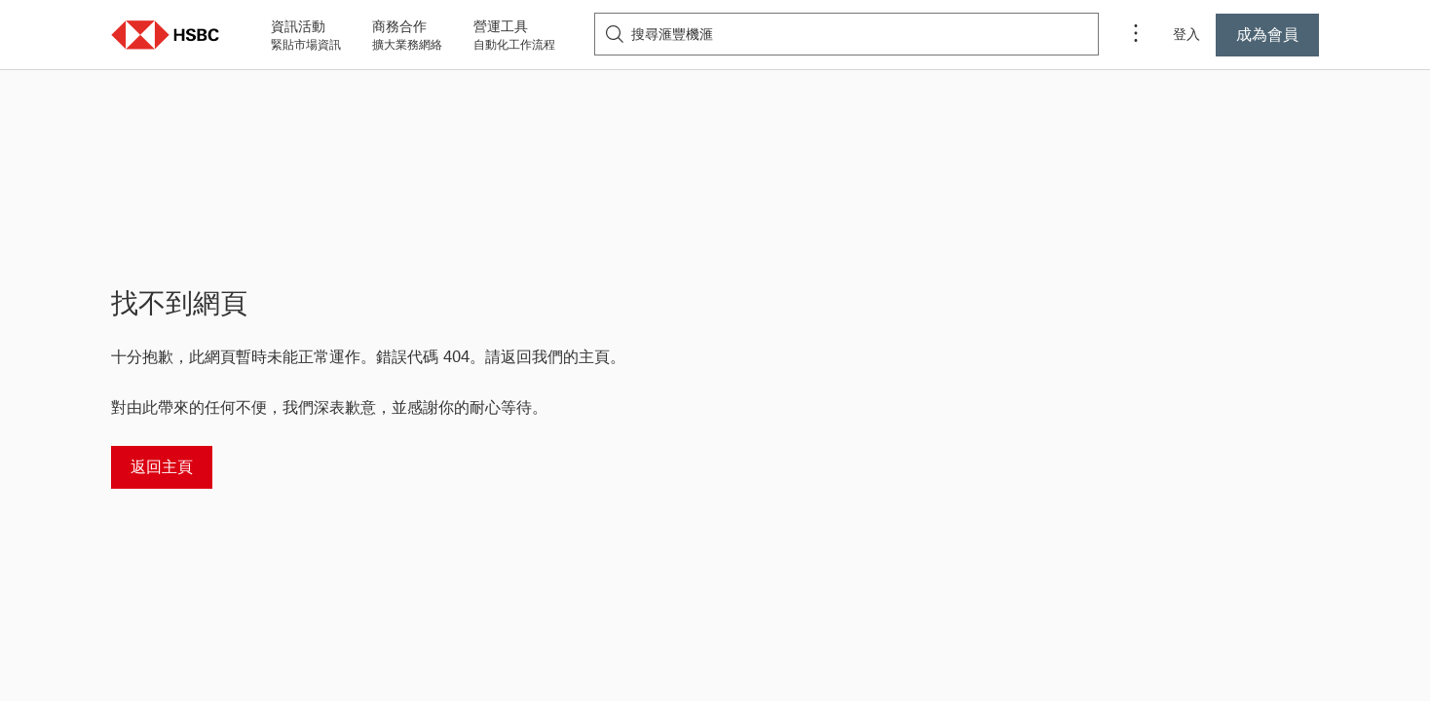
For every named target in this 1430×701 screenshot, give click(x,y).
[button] (165, 34)
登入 (1186, 34)
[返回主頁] (161, 467)
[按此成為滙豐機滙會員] (1267, 35)
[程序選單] (1135, 35)
